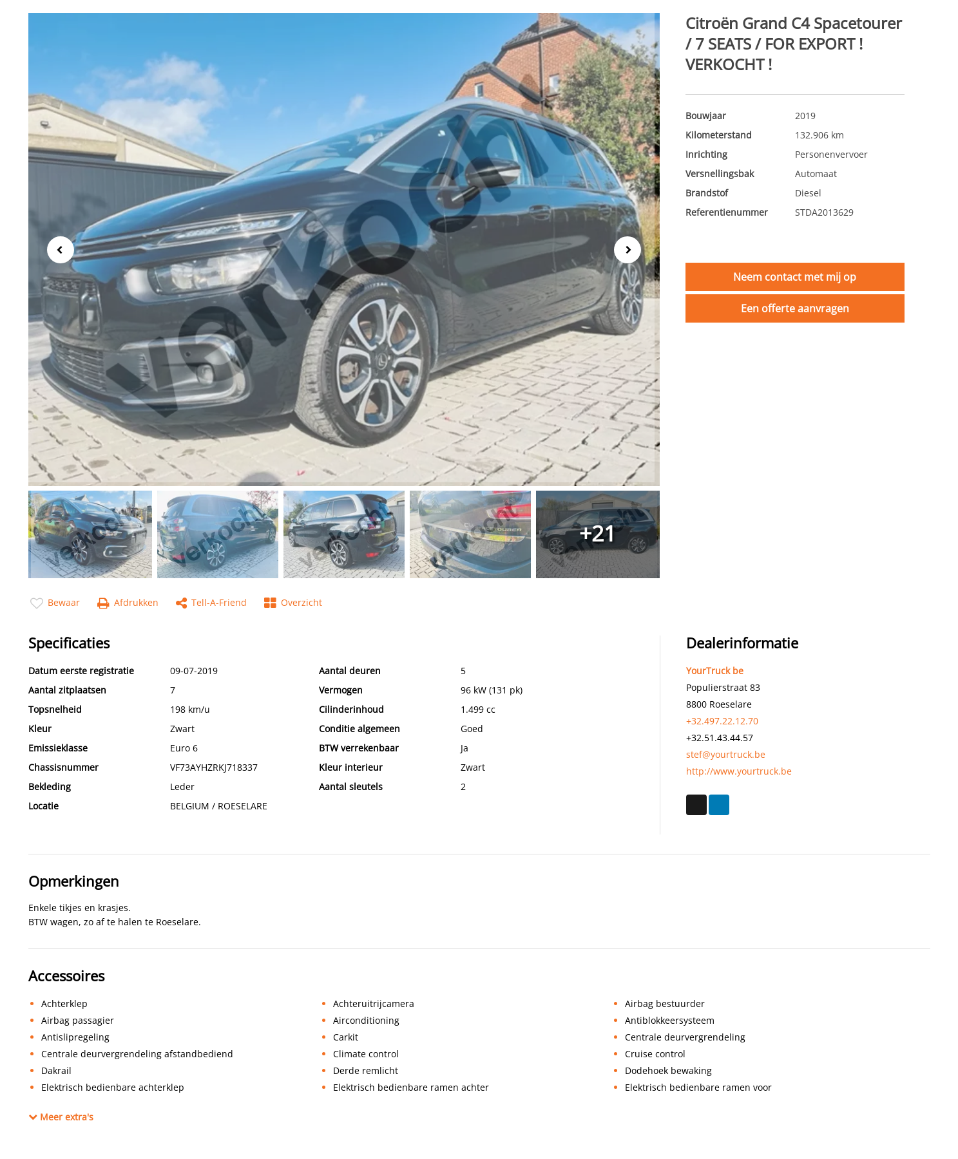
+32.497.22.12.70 (722, 721)
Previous (56, 248)
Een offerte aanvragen (795, 308)
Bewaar (55, 603)
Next (631, 250)
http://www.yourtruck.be (739, 771)
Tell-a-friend (211, 603)
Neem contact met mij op (794, 277)
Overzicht (293, 603)
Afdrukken (127, 603)
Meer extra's (60, 1117)
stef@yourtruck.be (725, 754)
